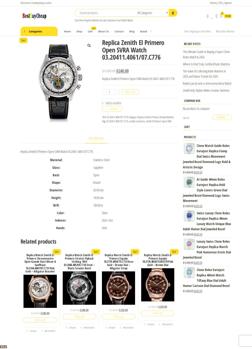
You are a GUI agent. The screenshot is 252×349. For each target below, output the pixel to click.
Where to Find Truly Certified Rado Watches (206, 64)
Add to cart (130, 91)
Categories (35, 31)
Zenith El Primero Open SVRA (159, 121)
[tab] (99, 138)
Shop (79, 31)
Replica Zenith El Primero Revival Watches (155, 117)
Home (67, 31)
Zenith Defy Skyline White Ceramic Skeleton (206, 90)
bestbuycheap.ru (39, 3)
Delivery (213, 3)
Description (96, 138)
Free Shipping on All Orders (197, 31)
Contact (119, 31)
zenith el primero (137, 121)
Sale (91, 30)
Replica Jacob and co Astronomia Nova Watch (207, 83)
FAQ (220, 3)
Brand (143, 31)
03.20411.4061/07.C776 (117, 121)
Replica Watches (92, 20)
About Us (103, 31)
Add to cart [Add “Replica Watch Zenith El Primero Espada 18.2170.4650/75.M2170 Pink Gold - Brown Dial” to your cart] (158, 313)
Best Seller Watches (225, 31)
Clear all (186, 117)
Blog (132, 31)
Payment (227, 3)
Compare (114, 108)
